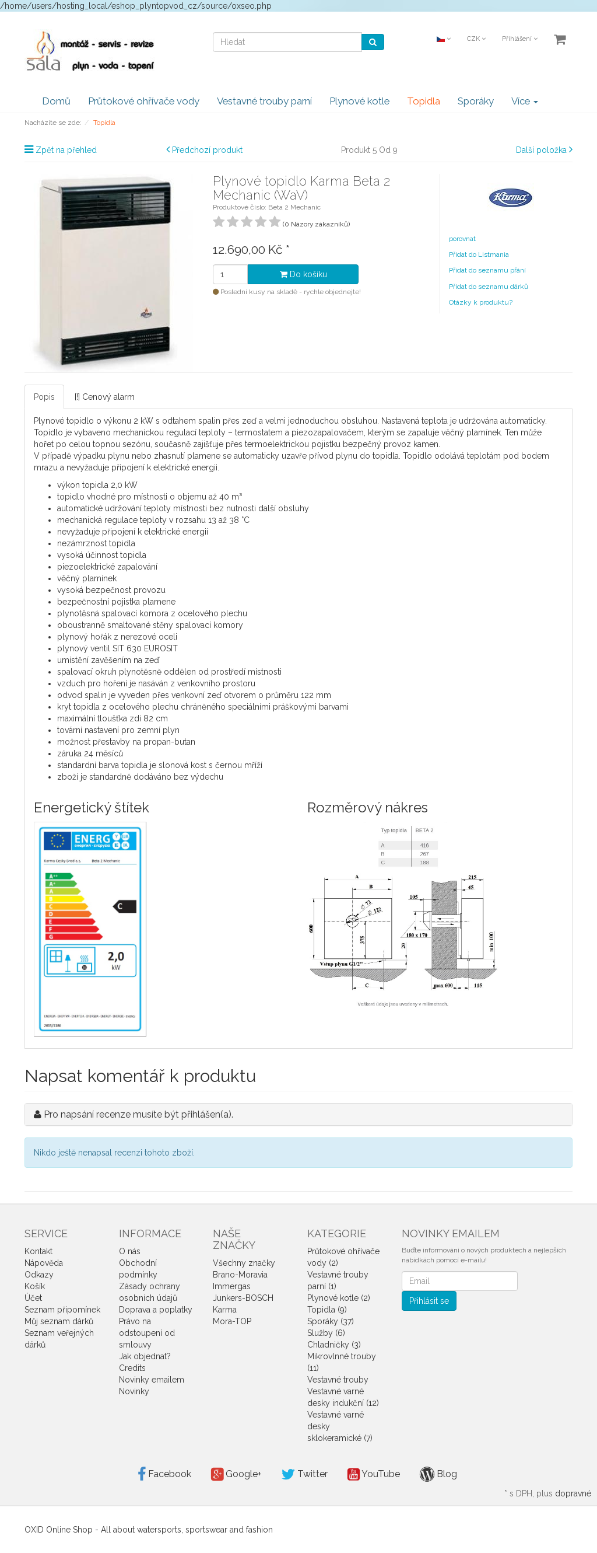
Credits (132, 1368)
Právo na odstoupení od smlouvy (147, 1333)
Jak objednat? (145, 1356)
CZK (476, 39)
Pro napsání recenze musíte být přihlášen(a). (138, 1114)
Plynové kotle (359, 101)
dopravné (573, 1493)
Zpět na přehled (66, 150)
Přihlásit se (429, 1301)
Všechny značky (244, 1263)
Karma (225, 1309)
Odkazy (39, 1274)
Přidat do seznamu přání (487, 270)
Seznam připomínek (62, 1309)
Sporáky (476, 101)
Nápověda (43, 1263)
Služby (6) (326, 1333)
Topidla (423, 101)
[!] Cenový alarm (105, 397)
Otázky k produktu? (480, 302)
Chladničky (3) (334, 1344)
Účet (33, 1298)
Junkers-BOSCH (243, 1298)
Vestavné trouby (337, 1379)
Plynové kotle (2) (338, 1298)
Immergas (232, 1286)
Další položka (541, 150)
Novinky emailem (151, 1379)
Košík (34, 1286)
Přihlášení (520, 39)
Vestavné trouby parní (264, 101)
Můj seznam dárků (58, 1321)
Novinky (134, 1391)
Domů (56, 101)
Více (524, 101)
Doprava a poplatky (155, 1309)
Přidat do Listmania (479, 254)
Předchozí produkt (207, 150)
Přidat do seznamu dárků (488, 286)
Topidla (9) (327, 1309)
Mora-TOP (232, 1321)
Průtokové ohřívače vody (143, 101)
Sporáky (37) (330, 1321)
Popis (44, 397)
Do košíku (303, 274)
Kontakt (38, 1251)
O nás (130, 1251)
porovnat (462, 239)
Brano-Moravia (240, 1274)
